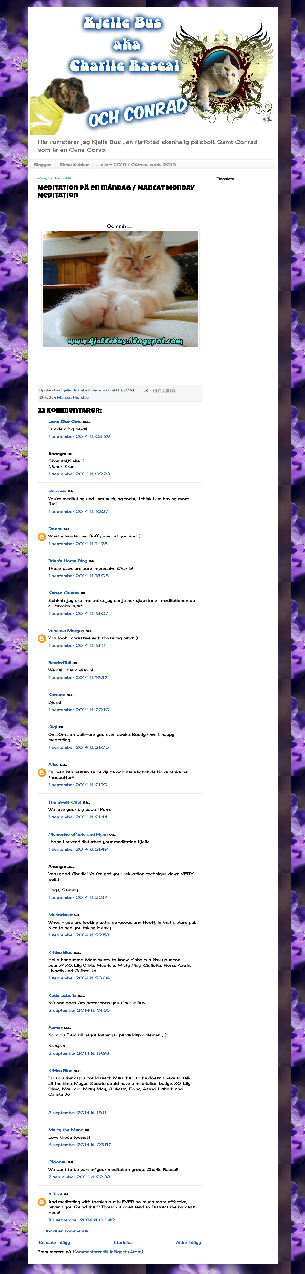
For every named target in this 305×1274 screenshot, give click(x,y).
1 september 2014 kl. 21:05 (78, 747)
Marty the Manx (65, 1129)
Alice (53, 764)
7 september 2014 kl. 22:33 (79, 1176)
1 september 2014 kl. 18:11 (76, 645)
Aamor (55, 1027)
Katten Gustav (63, 592)
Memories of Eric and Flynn (78, 834)
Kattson (56, 694)
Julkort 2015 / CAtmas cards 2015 (136, 164)
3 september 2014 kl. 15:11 (77, 1112)
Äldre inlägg (188, 1242)
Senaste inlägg (54, 1242)
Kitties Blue (60, 952)
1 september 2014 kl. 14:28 (78, 543)
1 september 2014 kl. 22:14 (78, 897)
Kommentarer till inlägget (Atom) (108, 1251)
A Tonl (55, 1194)
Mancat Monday (73, 397)
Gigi (52, 726)
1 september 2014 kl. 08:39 (79, 436)
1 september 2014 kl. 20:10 (78, 709)
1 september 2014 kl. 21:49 (78, 849)
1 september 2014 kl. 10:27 (78, 511)
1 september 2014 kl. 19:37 (77, 677)
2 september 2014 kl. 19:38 (78, 1053)
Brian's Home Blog (67, 560)
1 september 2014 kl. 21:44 (77, 816)
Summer (57, 491)
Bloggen (42, 164)
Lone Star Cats (64, 421)
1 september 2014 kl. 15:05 (78, 575)
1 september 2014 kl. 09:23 (79, 473)
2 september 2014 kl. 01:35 (79, 1010)
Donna (55, 528)
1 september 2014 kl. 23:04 (79, 977)
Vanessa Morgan (66, 630)
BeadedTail (59, 662)
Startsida (123, 1242)
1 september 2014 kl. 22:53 (78, 934)
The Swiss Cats (64, 802)
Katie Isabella (62, 995)
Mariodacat (60, 914)
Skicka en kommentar (66, 1231)
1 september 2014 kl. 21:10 (77, 784)
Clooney (57, 1162)
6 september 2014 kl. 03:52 (80, 1144)
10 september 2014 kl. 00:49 (81, 1219)
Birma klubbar (74, 164)
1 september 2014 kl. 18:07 (78, 613)
